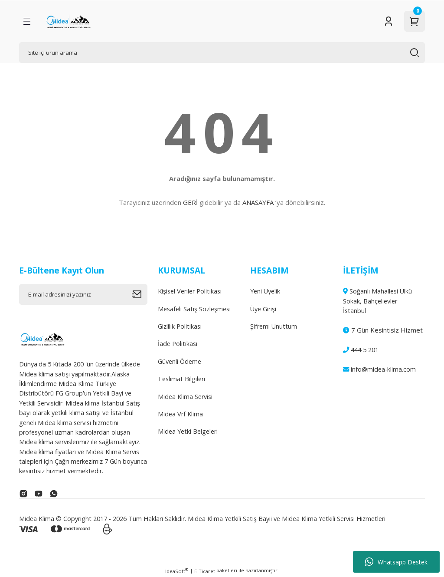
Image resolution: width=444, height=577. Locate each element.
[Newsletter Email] (83, 294)
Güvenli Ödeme (179, 361)
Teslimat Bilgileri (181, 379)
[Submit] (139, 294)
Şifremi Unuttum (273, 326)
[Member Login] (388, 21)
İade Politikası (177, 344)
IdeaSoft (176, 570)
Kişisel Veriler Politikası (190, 291)
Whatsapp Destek (396, 562)
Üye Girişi (263, 309)
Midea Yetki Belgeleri (188, 431)
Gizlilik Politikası (180, 326)
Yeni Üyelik (265, 291)
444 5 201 (361, 350)
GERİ (190, 202)
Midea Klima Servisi (185, 396)
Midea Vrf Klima (180, 414)
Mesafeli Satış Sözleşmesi (194, 309)
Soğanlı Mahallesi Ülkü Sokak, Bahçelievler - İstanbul (377, 301)
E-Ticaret (204, 571)
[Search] (222, 52)
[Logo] (68, 21)
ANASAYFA (258, 202)
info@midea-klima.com (379, 369)
